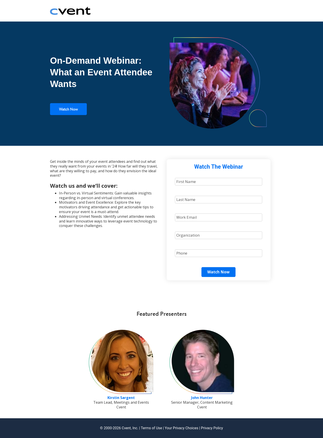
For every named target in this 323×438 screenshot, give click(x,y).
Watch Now (68, 109)
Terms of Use (151, 428)
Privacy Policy (212, 428)
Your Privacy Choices (181, 428)
